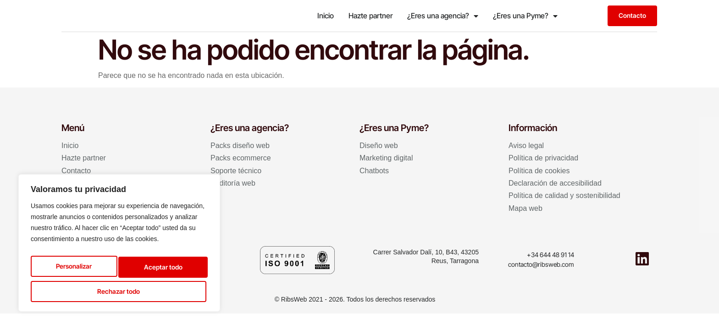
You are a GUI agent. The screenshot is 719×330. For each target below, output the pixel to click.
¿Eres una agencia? (442, 16)
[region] (119, 246)
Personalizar (71, 268)
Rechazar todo (159, 268)
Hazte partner (370, 15)
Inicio (325, 15)
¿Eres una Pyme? (525, 16)
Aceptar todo (119, 290)
